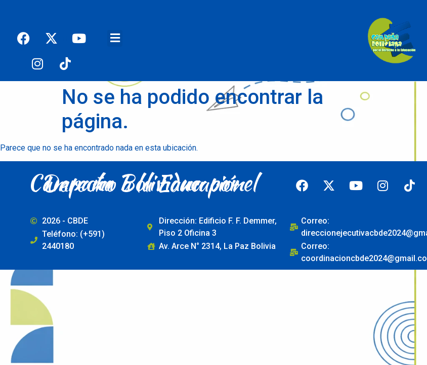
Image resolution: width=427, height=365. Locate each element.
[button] (114, 38)
